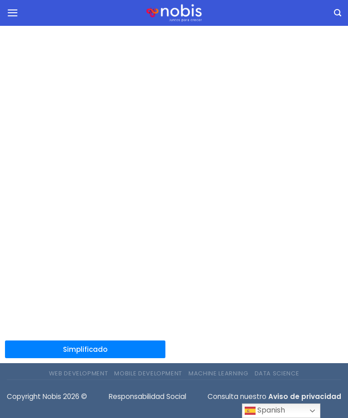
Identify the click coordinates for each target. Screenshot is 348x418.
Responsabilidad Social (147, 396)
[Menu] (13, 12)
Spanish (265, 410)
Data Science (277, 373)
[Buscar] (337, 13)
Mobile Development (148, 373)
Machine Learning (218, 373)
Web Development (78, 373)
